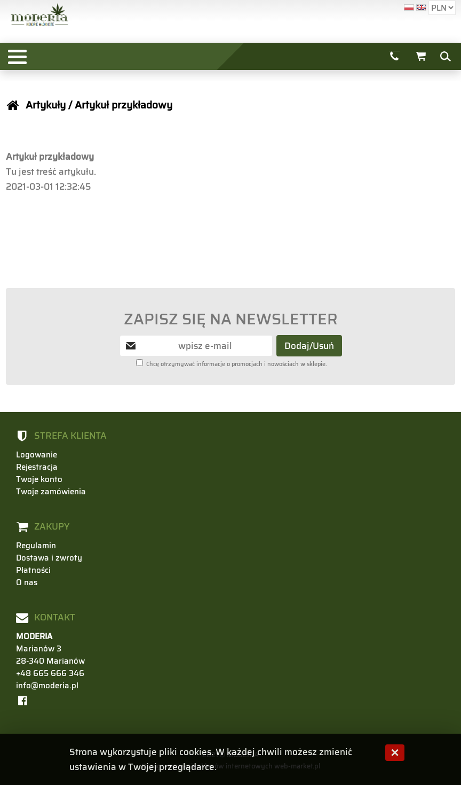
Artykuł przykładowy (123, 105)
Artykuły (46, 105)
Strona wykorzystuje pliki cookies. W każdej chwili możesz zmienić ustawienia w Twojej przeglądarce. (210, 759)
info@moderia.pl (47, 685)
